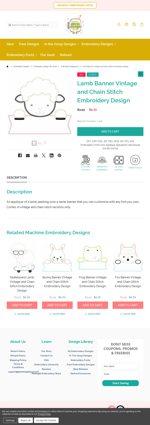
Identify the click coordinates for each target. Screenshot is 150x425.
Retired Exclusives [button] (81, 373)
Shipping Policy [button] (18, 360)
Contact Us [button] (46, 355)
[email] (120, 374)
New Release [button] (80, 369)
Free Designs (29, 44)
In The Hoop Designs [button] (80, 355)
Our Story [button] (46, 351)
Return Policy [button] (18, 351)
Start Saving (120, 383)
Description (17, 177)
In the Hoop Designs (60, 44)
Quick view (22, 314)
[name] (120, 366)
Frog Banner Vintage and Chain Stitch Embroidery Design (92, 282)
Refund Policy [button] (18, 355)
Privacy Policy (44, 414)
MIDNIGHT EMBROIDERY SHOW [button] (75, 5)
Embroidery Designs (97, 44)
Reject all (25, 420)
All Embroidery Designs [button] (80, 351)
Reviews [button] (46, 369)
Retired (66, 55)
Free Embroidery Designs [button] (81, 364)
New (10, 44)
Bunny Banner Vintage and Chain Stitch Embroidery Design (57, 282)
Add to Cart (110, 131)
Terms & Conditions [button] (18, 366)
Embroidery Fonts (20, 55)
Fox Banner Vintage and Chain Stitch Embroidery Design (128, 282)
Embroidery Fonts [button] (80, 360)
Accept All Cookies (46, 420)
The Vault (47, 55)
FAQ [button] (46, 360)
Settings (10, 420)
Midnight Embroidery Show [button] (46, 373)
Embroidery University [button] (46, 364)
